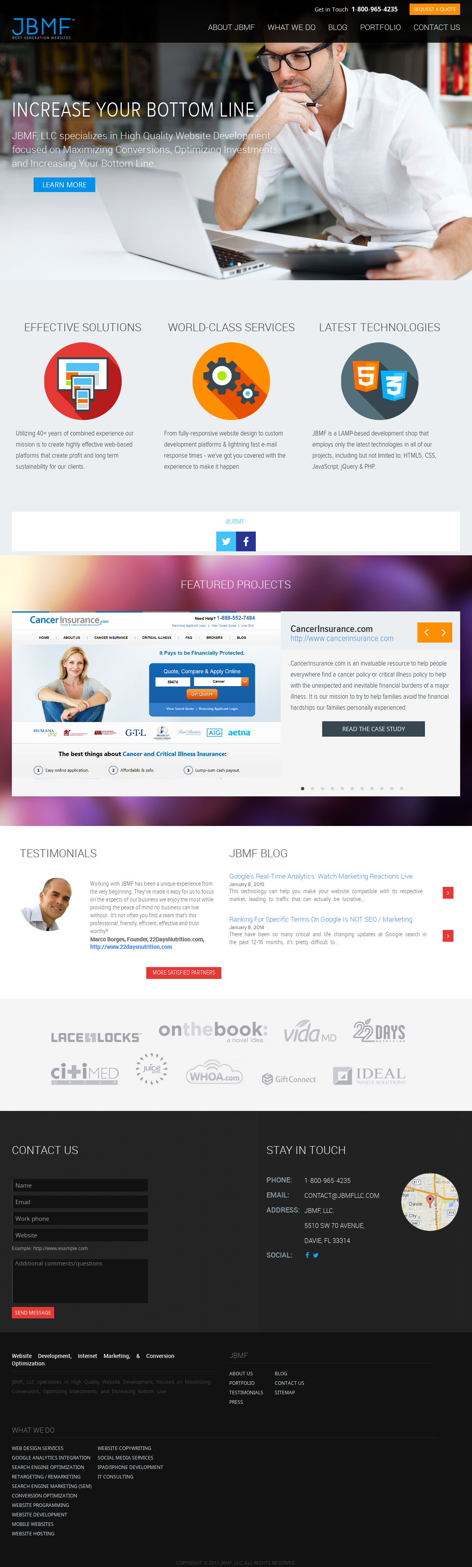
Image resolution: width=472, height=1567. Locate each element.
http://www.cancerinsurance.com (342, 638)
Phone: (279, 1173)
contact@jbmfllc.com (341, 1188)
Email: (277, 1188)
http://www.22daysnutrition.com (131, 946)
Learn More (199, 195)
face (307, 1248)
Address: (283, 1203)
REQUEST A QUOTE (434, 9)
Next (442, 633)
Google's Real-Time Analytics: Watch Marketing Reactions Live (321, 876)
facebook (246, 541)
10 (391, 788)
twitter (316, 1248)
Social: (279, 1248)
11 (401, 788)
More (448, 893)
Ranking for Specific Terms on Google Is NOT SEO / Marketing (320, 919)
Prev (422, 633)
